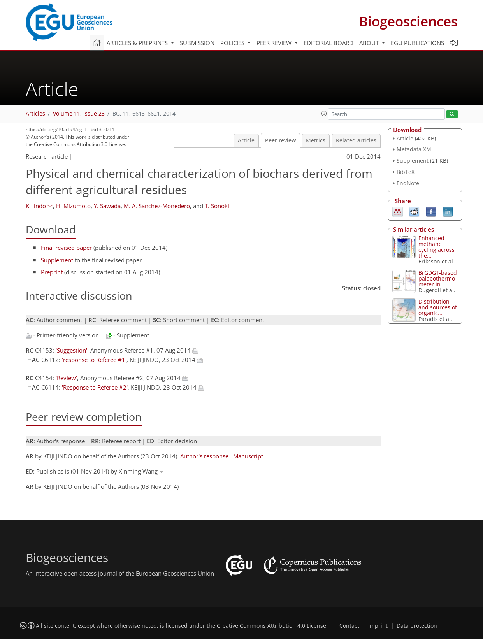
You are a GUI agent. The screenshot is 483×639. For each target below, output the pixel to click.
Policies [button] (233, 43)
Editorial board (328, 43)
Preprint (52, 272)
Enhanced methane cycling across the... (436, 246)
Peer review (280, 140)
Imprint (378, 625)
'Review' (66, 378)
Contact (349, 625)
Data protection (417, 625)
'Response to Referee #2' (95, 387)
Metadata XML (415, 149)
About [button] (369, 43)
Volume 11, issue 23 (79, 113)
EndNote (408, 183)
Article (246, 140)
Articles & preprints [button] (138, 43)
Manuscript (248, 456)
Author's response (204, 456)
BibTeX (406, 172)
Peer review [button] (274, 43)
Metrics (315, 140)
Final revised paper (66, 247)
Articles (35, 113)
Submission (197, 43)
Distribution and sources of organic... (437, 307)
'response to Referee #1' (94, 359)
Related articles (356, 140)
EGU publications (417, 43)
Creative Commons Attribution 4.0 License (271, 625)
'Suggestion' (71, 350)
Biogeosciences (408, 21)
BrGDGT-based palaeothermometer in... (437, 278)
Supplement (57, 260)
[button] (324, 113)
